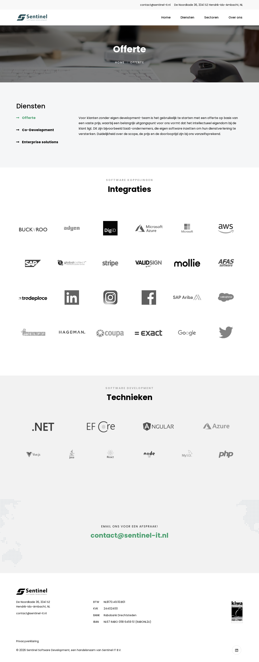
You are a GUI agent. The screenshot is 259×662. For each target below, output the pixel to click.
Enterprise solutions (40, 142)
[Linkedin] (236, 650)
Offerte (29, 117)
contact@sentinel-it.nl (155, 5)
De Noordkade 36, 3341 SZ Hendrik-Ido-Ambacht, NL (208, 5)
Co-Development (38, 129)
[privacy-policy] (27, 641)
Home (119, 62)
